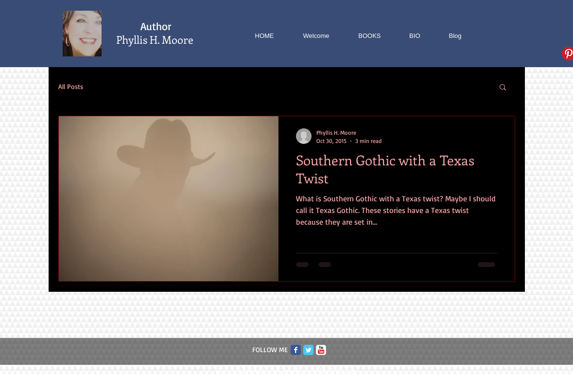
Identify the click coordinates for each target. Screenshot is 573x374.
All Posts (70, 86)
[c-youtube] (321, 350)
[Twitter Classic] (308, 350)
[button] (502, 88)
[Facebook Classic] (296, 350)
